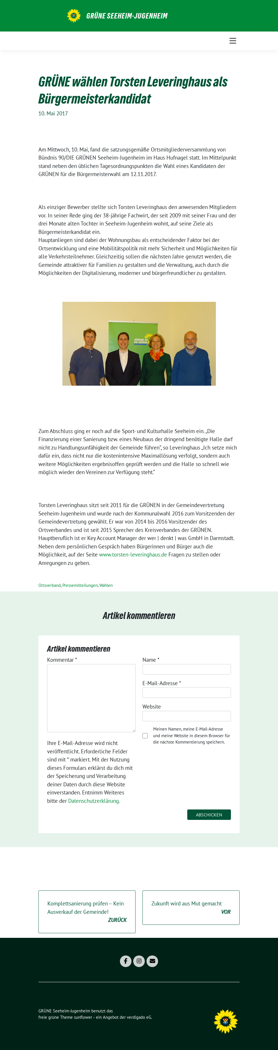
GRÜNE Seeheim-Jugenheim (127, 16)
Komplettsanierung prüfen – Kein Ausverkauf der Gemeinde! (87, 912)
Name (151, 659)
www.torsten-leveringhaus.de (133, 554)
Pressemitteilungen (80, 585)
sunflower (83, 1017)
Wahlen (106, 585)
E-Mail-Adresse (161, 683)
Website (151, 706)
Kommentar (62, 659)
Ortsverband (49, 585)
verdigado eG (139, 1017)
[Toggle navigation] (233, 41)
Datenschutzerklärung (93, 800)
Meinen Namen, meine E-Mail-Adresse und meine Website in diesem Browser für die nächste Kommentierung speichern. (191, 735)
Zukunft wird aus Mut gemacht (191, 908)
